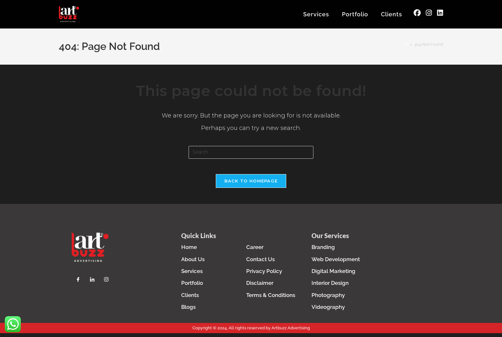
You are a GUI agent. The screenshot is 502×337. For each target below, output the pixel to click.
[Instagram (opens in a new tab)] (428, 13)
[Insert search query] (251, 153)
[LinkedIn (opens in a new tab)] (440, 13)
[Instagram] (106, 284)
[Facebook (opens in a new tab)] (417, 13)
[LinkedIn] (92, 284)
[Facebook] (78, 284)
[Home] (406, 45)
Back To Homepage (251, 186)
